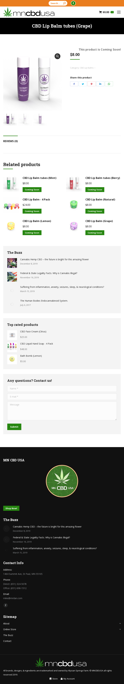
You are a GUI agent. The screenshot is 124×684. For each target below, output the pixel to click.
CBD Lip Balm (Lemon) (37, 221)
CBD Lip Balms (87, 67)
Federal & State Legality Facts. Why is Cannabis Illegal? (48, 273)
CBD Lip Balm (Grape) (99, 221)
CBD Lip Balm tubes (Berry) (102, 178)
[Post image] (12, 263)
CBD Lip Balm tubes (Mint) (39, 178)
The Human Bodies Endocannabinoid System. (44, 300)
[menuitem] (54, 679)
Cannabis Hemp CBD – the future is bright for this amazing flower (54, 259)
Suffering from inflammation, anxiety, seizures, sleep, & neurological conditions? (62, 286)
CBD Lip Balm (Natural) (100, 199)
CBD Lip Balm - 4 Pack (36, 199)
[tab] (10, 139)
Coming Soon (32, 189)
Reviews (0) (10, 141)
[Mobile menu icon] (119, 12)
